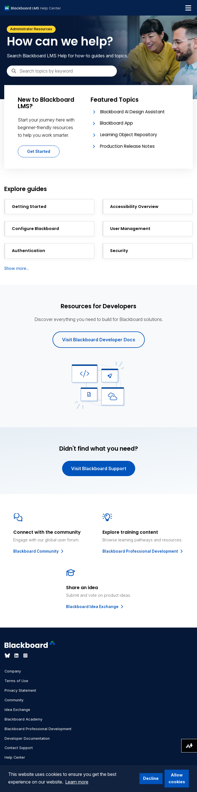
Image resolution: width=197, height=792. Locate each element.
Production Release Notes (127, 146)
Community (14, 700)
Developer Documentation (27, 738)
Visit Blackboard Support (98, 468)
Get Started (38, 151)
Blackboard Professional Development (143, 551)
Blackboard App (116, 123)
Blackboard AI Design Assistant (132, 112)
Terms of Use (16, 681)
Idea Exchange (17, 710)
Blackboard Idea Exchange (95, 606)
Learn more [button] (76, 782)
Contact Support (19, 748)
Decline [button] (151, 778)
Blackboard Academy (23, 719)
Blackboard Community (38, 551)
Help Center (15, 757)
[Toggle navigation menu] (188, 8)
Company (13, 671)
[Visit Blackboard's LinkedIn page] (17, 655)
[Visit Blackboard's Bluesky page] (8, 655)
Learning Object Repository (128, 135)
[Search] (62, 71)
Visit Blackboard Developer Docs (98, 339)
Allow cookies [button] (176, 778)
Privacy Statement (20, 690)
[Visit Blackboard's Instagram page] (25, 655)
